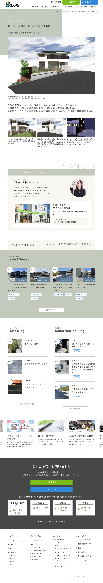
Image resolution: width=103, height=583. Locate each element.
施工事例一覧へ (51, 310)
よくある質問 (81, 536)
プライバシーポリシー (84, 556)
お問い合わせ (90, 2)
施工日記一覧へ (75, 408)
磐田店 (11, 564)
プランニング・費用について (86, 540)
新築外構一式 (14, 294)
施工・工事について (84, 544)
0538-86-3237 (86, 509)
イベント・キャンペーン (17, 540)
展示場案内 (68, 6)
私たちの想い (34, 7)
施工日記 (11, 544)
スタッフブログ (14, 548)
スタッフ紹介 (36, 547)
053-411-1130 (41, 507)
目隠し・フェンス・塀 (62, 555)
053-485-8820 (18, 511)
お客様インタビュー (39, 550)
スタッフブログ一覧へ (28, 404)
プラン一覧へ (51, 245)
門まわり (58, 542)
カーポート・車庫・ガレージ (63, 549)
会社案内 (93, 6)
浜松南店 (12, 561)
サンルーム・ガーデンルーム (63, 559)
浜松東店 (12, 558)
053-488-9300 (63, 509)
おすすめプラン (57, 7)
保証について (36, 556)
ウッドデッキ (59, 552)
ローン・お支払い (38, 553)
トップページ (13, 536)
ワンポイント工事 (61, 563)
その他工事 (58, 294)
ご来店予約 (71, 2)
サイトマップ (81, 560)
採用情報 (35, 559)
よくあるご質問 (81, 6)
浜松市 (12, 298)
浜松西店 (12, 555)
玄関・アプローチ (61, 545)
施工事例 (45, 6)
